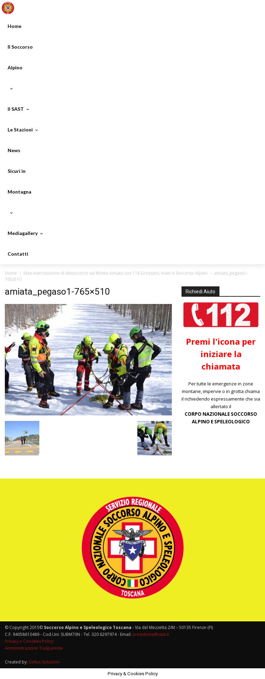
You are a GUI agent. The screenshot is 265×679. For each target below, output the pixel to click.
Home (11, 273)
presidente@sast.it (150, 634)
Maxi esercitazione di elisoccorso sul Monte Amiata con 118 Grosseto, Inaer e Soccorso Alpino (115, 273)
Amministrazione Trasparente (34, 648)
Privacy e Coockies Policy (29, 641)
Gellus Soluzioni (44, 662)
